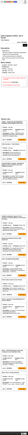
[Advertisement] (14, 20)
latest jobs (15, 82)
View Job (21, 140)
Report (24, 45)
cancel (24, 433)
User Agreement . (17, 433)
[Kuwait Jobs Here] (10, 2)
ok (21, 433)
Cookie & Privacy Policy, (6, 433)
